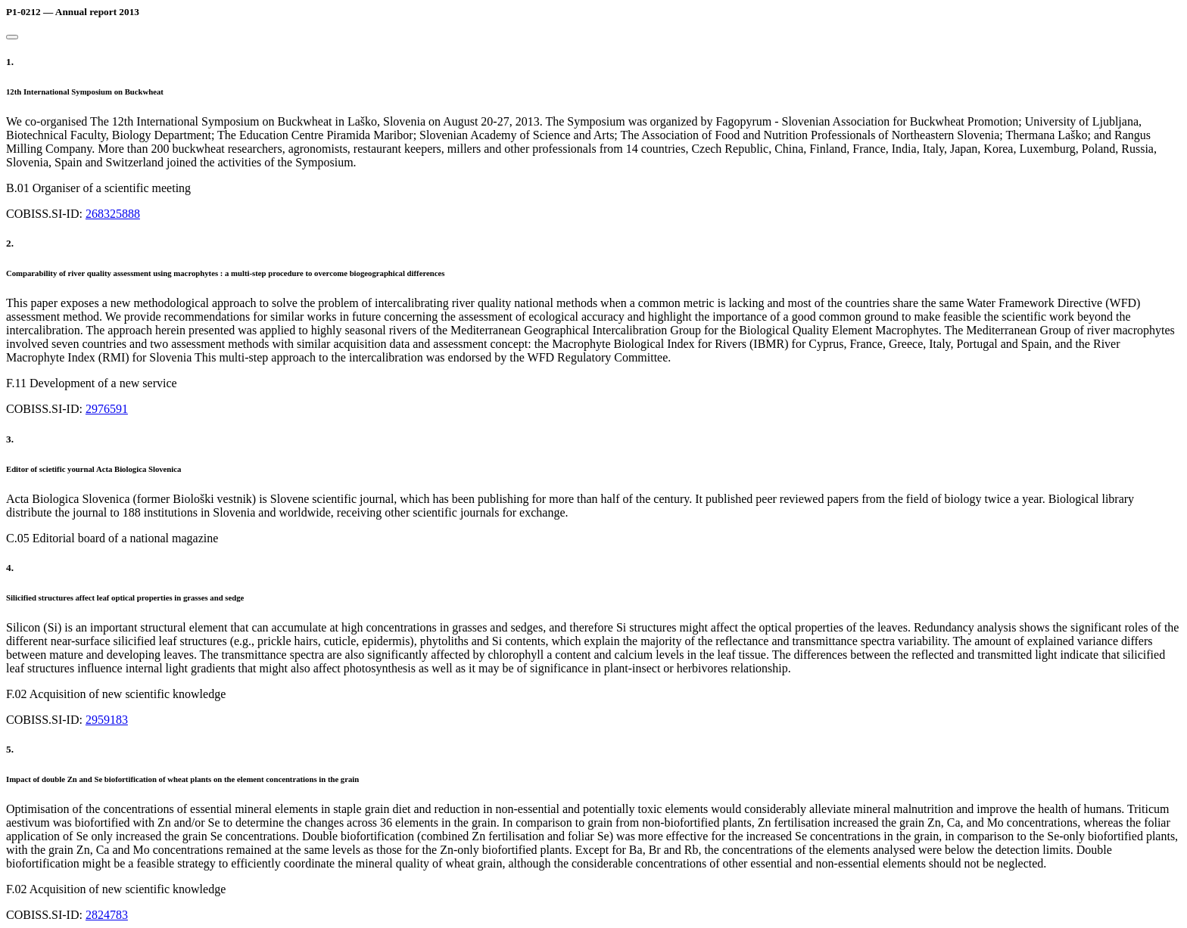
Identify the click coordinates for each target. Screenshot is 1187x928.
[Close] (12, 37)
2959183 (107, 719)
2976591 (107, 408)
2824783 (107, 914)
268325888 (113, 213)
